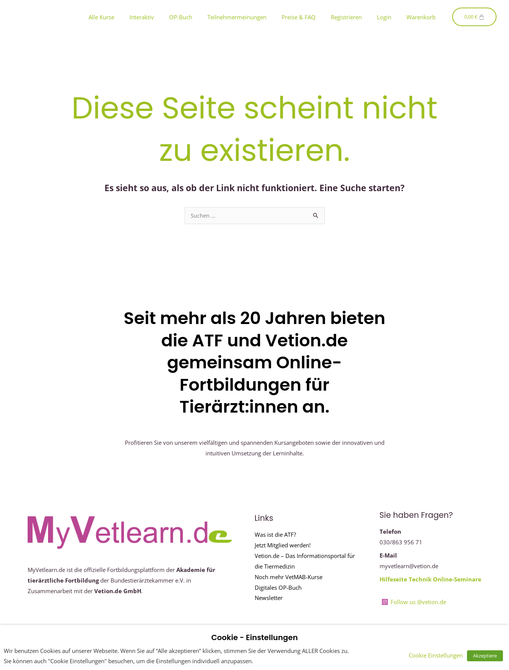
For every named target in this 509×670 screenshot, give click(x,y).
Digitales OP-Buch (278, 588)
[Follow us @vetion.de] (414, 602)
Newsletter (269, 598)
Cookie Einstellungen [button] (440, 655)
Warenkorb (421, 17)
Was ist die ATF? (275, 535)
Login (384, 17)
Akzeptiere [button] (487, 655)
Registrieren (346, 17)
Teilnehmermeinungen (236, 17)
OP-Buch (180, 17)
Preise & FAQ (299, 17)
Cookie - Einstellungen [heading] (254, 637)
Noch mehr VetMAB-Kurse (288, 577)
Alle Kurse (101, 17)
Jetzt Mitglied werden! (283, 545)
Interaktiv (141, 17)
